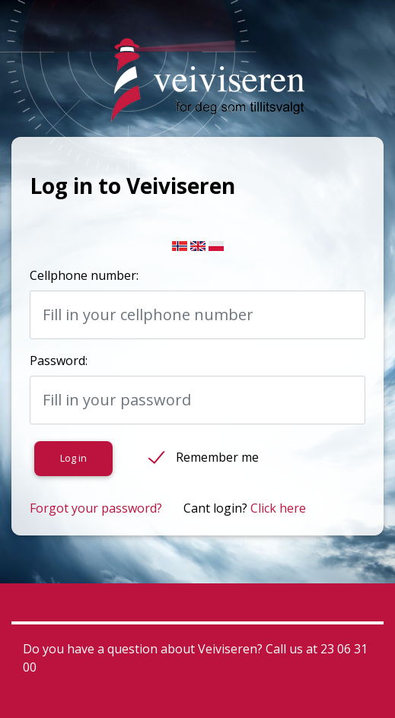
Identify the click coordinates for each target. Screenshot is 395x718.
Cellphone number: (84, 275)
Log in (73, 458)
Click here (278, 508)
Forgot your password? (96, 508)
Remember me (217, 457)
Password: (59, 360)
